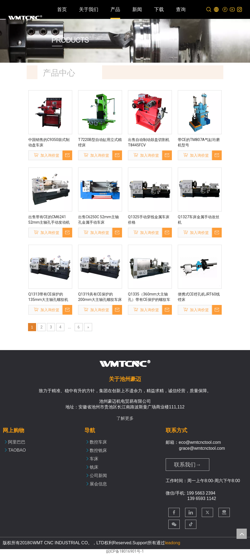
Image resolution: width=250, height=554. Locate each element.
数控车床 (98, 442)
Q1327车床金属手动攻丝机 (198, 219)
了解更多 (125, 418)
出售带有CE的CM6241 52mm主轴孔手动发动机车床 (49, 220)
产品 (115, 9)
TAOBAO (17, 450)
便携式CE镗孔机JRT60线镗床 (199, 297)
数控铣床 (98, 450)
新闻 (137, 9)
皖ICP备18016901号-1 (125, 551)
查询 (181, 9)
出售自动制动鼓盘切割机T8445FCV (148, 142)
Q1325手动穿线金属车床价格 (148, 219)
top (242, 534)
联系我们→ (187, 465)
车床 (94, 458)
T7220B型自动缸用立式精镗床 (100, 142)
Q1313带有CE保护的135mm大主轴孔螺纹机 (48, 297)
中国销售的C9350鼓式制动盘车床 (49, 142)
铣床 (94, 467)
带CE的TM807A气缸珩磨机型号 (199, 142)
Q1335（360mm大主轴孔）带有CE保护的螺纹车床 (149, 297)
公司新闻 (98, 475)
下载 (159, 9)
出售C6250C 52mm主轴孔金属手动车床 (98, 219)
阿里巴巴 (16, 442)
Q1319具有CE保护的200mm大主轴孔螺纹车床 (100, 297)
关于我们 (88, 9)
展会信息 (98, 484)
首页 (62, 9)
